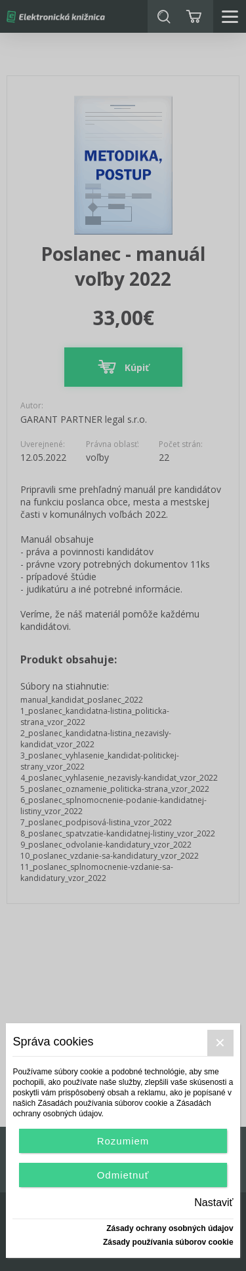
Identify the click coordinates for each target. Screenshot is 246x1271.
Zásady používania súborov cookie (168, 1242)
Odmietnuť (123, 1175)
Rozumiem (123, 1140)
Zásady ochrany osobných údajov (169, 1228)
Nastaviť (213, 1202)
